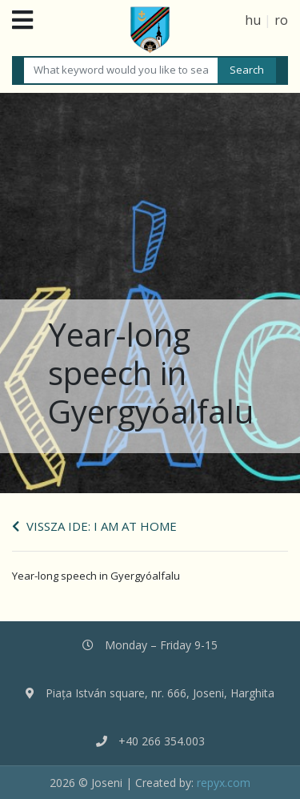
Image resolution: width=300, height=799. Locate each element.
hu (253, 20)
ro (281, 20)
